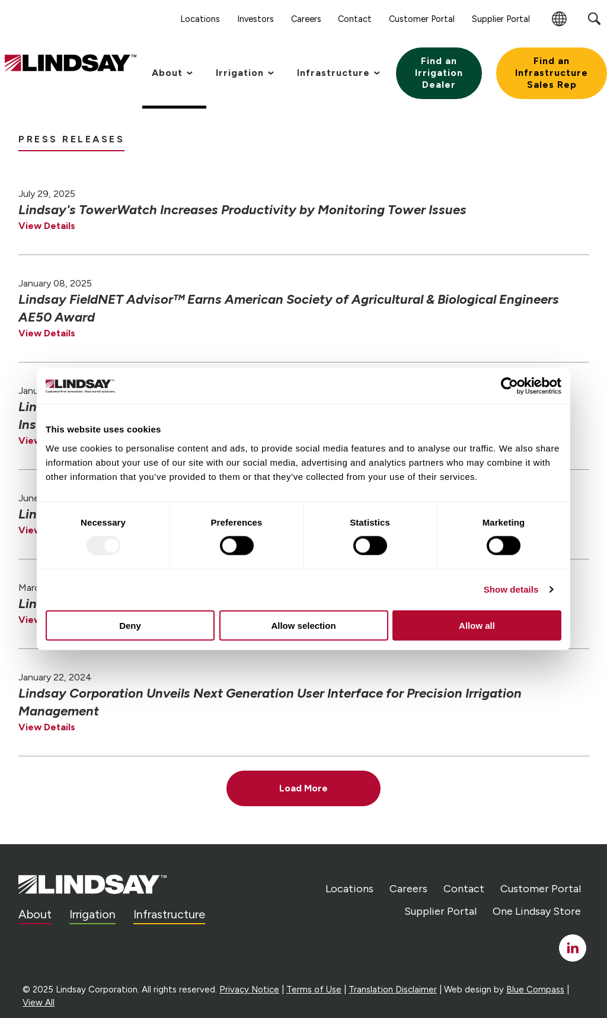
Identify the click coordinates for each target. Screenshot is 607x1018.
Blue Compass (535, 989)
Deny (130, 625)
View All (39, 1002)
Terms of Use (313, 989)
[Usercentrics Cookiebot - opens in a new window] (509, 386)
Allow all (477, 625)
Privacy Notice (249, 989)
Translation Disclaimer (393, 989)
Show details (511, 589)
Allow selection (303, 625)
